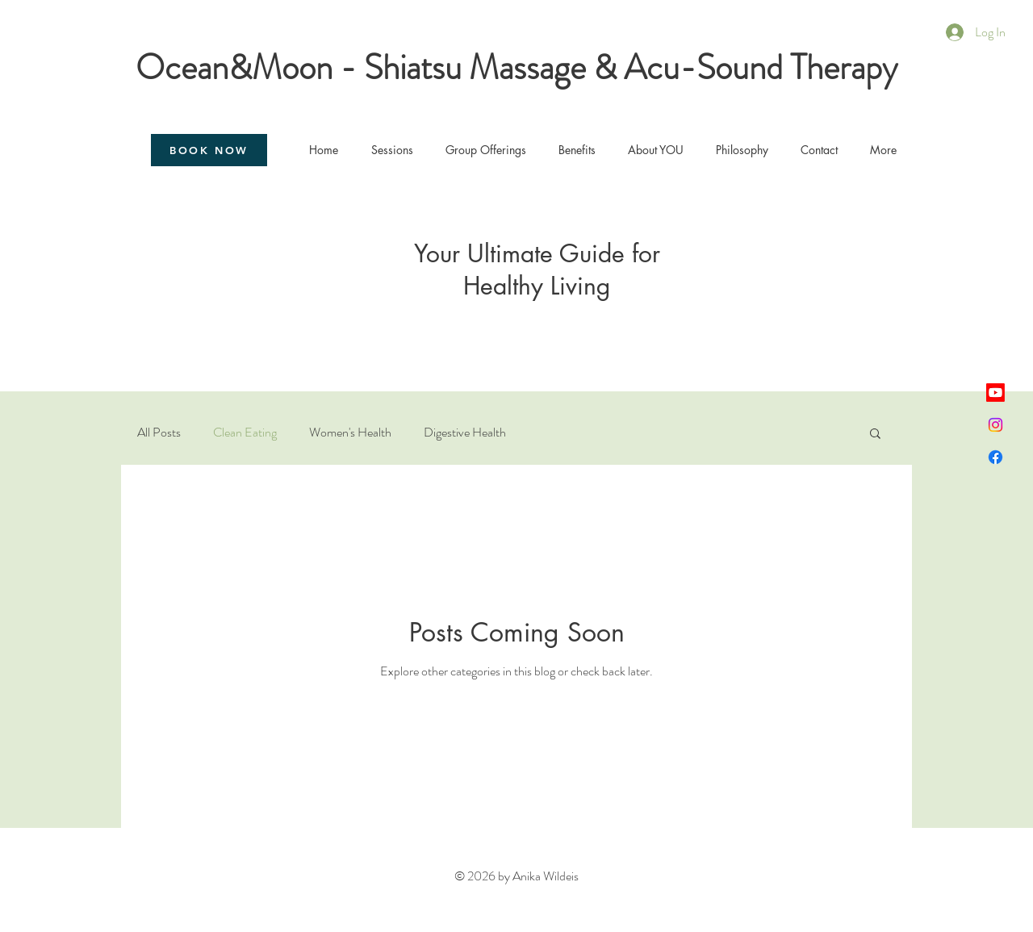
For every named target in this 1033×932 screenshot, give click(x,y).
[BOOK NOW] (209, 150)
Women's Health (350, 432)
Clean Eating (245, 432)
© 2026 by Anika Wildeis (516, 876)
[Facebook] (995, 457)
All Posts (159, 432)
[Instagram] (995, 425)
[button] (875, 434)
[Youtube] (995, 392)
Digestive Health (465, 432)
